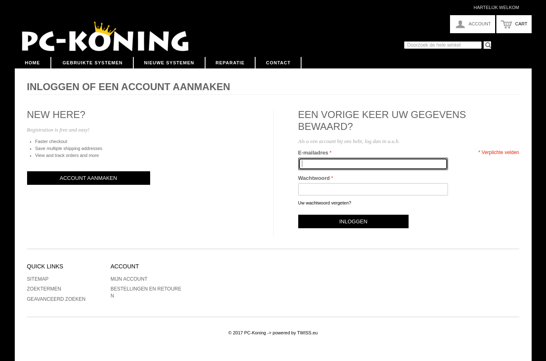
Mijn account (129, 279)
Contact (278, 62)
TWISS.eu (307, 332)
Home (32, 62)
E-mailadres (313, 153)
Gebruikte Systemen (93, 62)
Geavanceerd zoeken (56, 299)
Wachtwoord (314, 178)
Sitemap (38, 279)
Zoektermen (44, 289)
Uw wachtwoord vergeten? (325, 202)
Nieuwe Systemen (169, 62)
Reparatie (230, 62)
